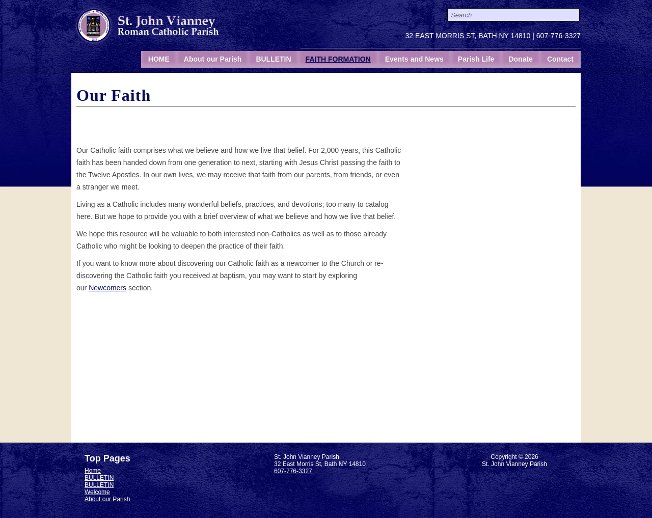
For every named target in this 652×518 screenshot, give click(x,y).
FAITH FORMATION (338, 59)
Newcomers (107, 288)
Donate (520, 59)
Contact (560, 59)
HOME (159, 59)
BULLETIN (273, 59)
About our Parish (213, 59)
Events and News (414, 59)
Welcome (97, 492)
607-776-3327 (558, 36)
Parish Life (476, 59)
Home (93, 470)
